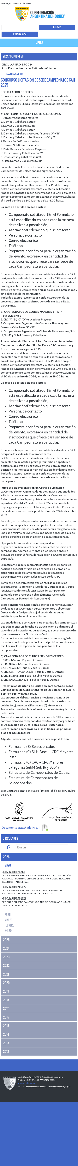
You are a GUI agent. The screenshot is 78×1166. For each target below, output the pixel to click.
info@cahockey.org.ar (27, 1083)
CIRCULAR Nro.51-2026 (14, 872)
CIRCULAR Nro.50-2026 (14, 887)
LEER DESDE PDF (15, 73)
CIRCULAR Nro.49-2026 (14, 898)
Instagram (74, 3)
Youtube (69, 3)
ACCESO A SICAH (20, 34)
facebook (60, 3)
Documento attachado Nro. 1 (25, 827)
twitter (65, 3)
